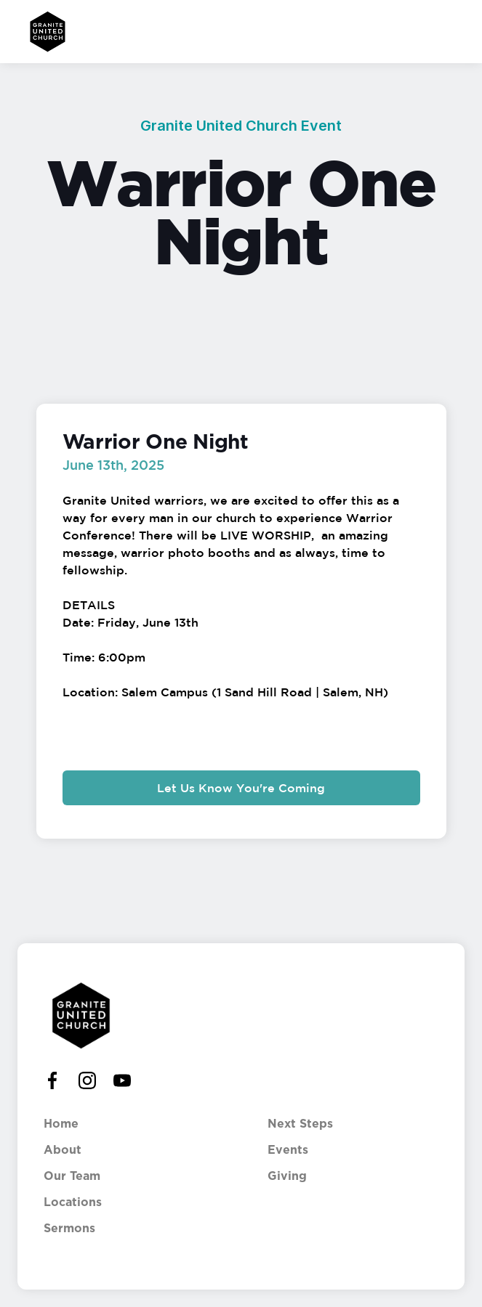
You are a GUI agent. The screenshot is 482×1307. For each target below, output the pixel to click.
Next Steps (300, 1124)
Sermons (69, 1228)
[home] (44, 31)
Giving (287, 1176)
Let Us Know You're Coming (241, 787)
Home (61, 1124)
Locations (73, 1202)
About (62, 1150)
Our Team (72, 1176)
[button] (451, 31)
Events (288, 1150)
